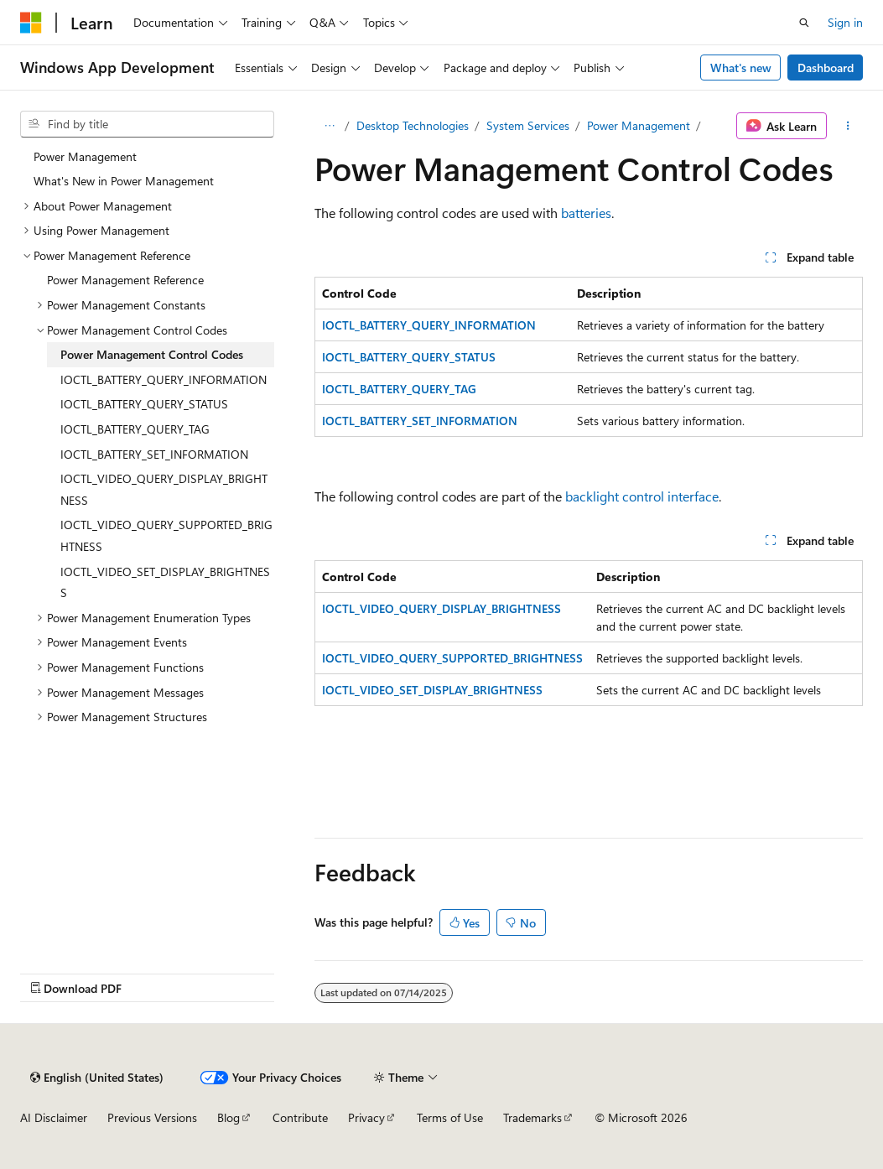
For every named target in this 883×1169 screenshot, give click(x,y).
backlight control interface (642, 496)
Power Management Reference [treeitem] (125, 280)
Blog (228, 1117)
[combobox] (147, 124)
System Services (527, 125)
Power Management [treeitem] (85, 156)
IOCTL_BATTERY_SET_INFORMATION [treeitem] (154, 454)
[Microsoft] (31, 23)
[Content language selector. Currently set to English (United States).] (97, 1077)
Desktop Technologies (412, 125)
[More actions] (848, 125)
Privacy (366, 1117)
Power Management (638, 125)
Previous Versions (152, 1117)
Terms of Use (450, 1117)
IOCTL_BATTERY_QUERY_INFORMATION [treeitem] (163, 379)
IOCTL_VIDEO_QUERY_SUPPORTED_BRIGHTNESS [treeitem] (166, 535)
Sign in (845, 22)
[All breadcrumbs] (329, 125)
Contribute (300, 1117)
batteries (586, 212)
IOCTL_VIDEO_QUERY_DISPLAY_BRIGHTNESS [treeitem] (163, 489)
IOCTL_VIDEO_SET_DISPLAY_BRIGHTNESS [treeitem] (165, 582)
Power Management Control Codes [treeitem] (151, 354)
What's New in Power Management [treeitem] (124, 181)
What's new (740, 67)
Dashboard (825, 67)
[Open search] (804, 23)
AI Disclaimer (53, 1117)
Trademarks (532, 1117)
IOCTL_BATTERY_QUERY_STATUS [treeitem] (144, 404)
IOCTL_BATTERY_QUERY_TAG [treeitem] (135, 429)
